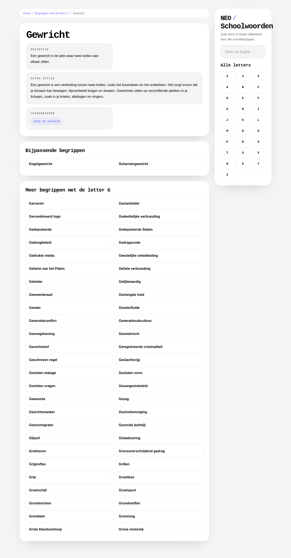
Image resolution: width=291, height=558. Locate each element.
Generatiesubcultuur (135, 321)
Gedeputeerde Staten (136, 229)
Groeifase (126, 477)
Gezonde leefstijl (132, 425)
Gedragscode (129, 242)
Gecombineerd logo (45, 216)
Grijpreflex (37, 464)
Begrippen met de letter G (52, 13)
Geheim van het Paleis (47, 268)
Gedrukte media (41, 255)
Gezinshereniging (133, 412)
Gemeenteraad (40, 294)
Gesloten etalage (42, 373)
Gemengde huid (131, 294)
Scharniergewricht (133, 164)
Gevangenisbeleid (133, 386)
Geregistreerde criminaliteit (141, 347)
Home (27, 13)
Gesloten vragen (42, 386)
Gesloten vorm (130, 373)
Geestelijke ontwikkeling (138, 255)
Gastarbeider (129, 203)
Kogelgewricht (40, 164)
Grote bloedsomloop (45, 529)
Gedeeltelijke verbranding (139, 216)
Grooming (127, 516)
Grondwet (37, 516)
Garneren (36, 203)
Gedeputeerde (40, 229)
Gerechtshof (39, 347)
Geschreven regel (43, 360)
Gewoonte (37, 399)
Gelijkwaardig (130, 281)
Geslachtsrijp (129, 360)
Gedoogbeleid (40, 242)
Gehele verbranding (134, 268)
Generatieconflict (43, 321)
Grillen (124, 464)
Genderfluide (129, 307)
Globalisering (129, 438)
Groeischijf (38, 490)
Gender (35, 307)
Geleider (35, 281)
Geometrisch (129, 334)
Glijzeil (34, 438)
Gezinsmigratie (41, 425)
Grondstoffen (129, 503)
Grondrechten (40, 503)
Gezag (124, 399)
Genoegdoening (42, 334)
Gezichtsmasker (42, 412)
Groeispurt (127, 490)
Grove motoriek (131, 529)
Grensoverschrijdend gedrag (142, 451)
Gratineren (37, 451)
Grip (32, 477)
